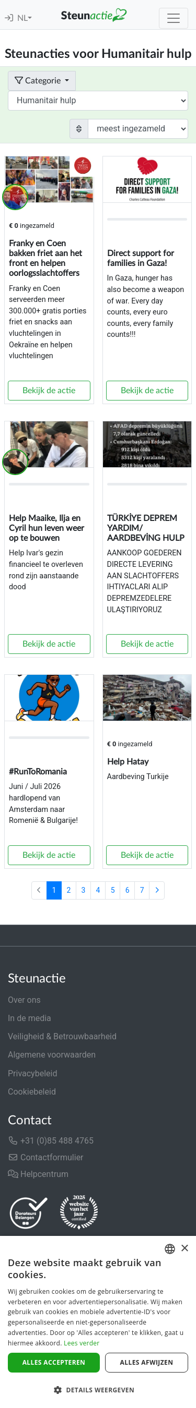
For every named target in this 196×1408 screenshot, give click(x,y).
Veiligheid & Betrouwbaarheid (62, 1036)
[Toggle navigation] (173, 18)
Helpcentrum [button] (38, 1174)
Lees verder (82, 1343)
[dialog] (98, 1322)
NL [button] (22, 18)
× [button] (184, 1249)
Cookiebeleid (32, 1092)
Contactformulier (46, 1157)
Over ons (24, 1000)
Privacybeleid (32, 1073)
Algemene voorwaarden (52, 1055)
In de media (29, 1018)
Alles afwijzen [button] (147, 1362)
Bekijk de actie (48, 390)
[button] (98, 1389)
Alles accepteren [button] (54, 1362)
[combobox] (170, 1249)
